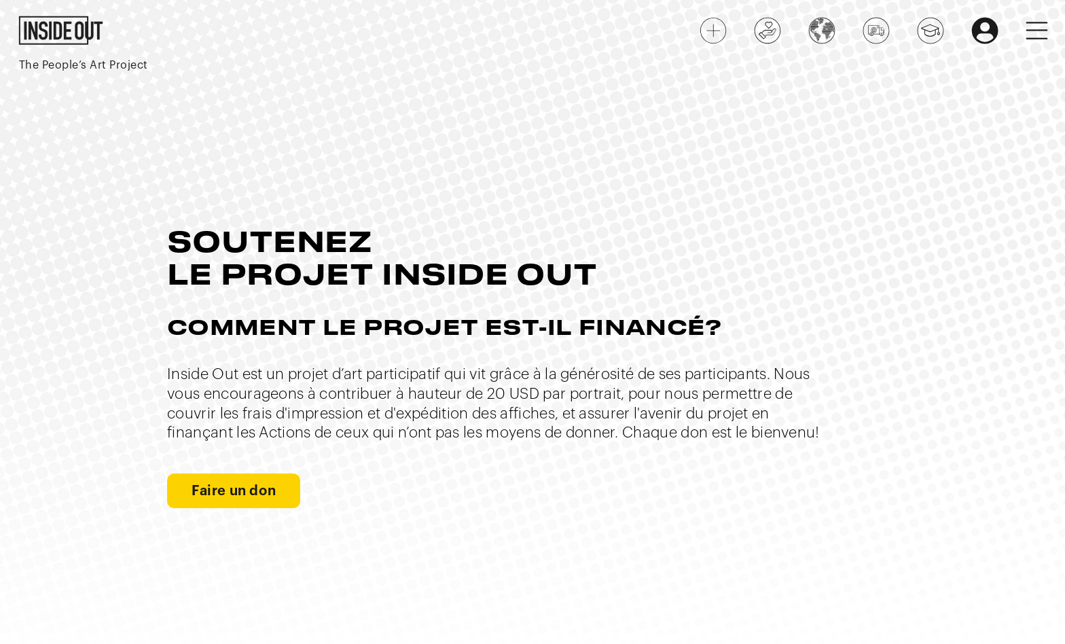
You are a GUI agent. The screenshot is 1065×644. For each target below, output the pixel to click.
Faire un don (234, 491)
